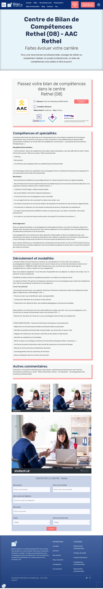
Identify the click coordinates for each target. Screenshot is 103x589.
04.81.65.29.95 (74, 4)
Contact (48, 6)
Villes (34, 2)
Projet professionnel (80, 558)
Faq (55, 6)
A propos (56, 547)
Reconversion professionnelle (79, 548)
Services (56, 551)
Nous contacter (58, 561)
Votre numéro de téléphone (22, 497)
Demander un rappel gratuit (87, 4)
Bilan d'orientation (31, 6)
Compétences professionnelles (79, 564)
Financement (57, 2)
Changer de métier (80, 554)
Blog (41, 6)
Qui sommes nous (44, 2)
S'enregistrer (57, 565)
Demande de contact (81, 101)
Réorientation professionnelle (79, 571)
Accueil (27, 2)
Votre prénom (17, 486)
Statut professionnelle (60, 519)
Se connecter (57, 570)
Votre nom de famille (60, 486)
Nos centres (57, 556)
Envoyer (51, 529)
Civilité (15, 519)
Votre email (16, 508)
